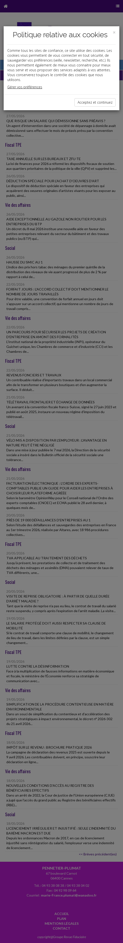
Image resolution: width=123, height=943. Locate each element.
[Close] (114, 32)
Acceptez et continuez (95, 102)
